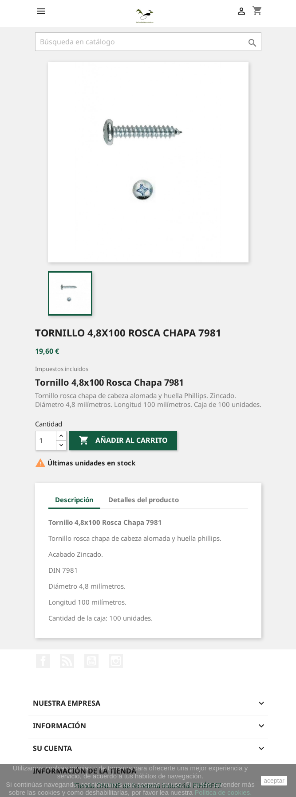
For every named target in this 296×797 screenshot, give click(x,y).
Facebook (43, 661)
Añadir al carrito (123, 440)
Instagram (116, 661)
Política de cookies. (223, 792)
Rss (67, 661)
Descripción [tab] (74, 499)
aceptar (274, 780)
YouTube (91, 661)
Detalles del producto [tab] (143, 499)
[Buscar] (148, 41)
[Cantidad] (45, 440)
